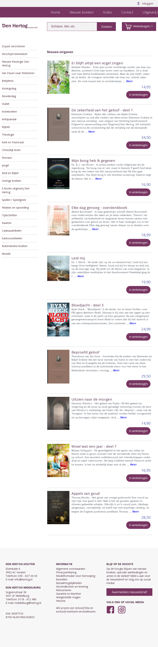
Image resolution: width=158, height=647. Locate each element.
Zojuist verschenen (13, 46)
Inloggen (145, 3)
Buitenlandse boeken (14, 246)
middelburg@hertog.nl (27, 603)
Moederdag (9, 96)
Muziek (6, 253)
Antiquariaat (9, 119)
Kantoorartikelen (12, 238)
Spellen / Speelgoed (14, 200)
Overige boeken (11, 180)
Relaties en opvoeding (15, 207)
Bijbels (6, 127)
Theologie (8, 134)
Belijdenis (8, 81)
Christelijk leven (11, 150)
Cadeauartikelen (11, 230)
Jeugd (5, 165)
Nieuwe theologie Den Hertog (15, 63)
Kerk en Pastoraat (13, 142)
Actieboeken (9, 111)
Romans (7, 157)
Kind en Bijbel (10, 173)
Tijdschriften (9, 215)
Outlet (5, 104)
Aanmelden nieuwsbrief (129, 592)
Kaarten (6, 223)
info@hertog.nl (23, 579)
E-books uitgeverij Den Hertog (16, 190)
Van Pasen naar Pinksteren (18, 73)
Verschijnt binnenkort (14, 54)
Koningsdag (9, 88)
